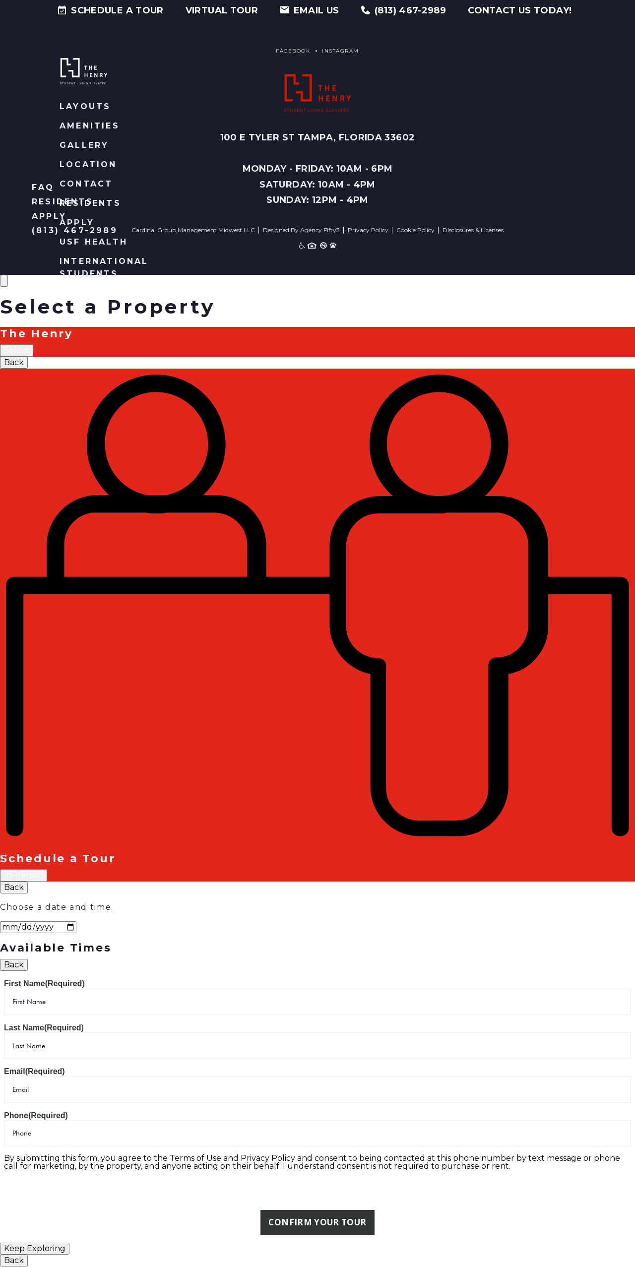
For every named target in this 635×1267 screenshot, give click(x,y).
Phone (36, 1115)
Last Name (44, 1027)
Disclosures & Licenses (473, 230)
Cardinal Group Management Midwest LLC (193, 230)
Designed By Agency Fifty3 (301, 230)
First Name (44, 983)
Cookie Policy (415, 230)
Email (34, 1071)
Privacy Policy (368, 230)
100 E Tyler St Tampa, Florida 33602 (317, 137)
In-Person (23, 875)
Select (16, 350)
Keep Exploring (34, 1249)
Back (14, 362)
